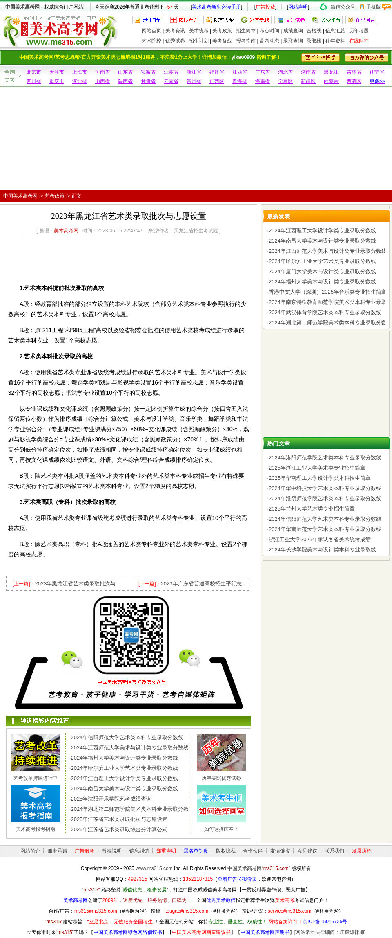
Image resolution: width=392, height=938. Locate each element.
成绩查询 (293, 31)
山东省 (125, 72)
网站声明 (298, 7)
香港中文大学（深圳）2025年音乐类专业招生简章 (328, 292)
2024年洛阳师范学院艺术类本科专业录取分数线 (325, 457)
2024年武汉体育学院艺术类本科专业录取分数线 (325, 312)
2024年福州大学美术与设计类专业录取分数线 (124, 758)
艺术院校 (151, 41)
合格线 (314, 31)
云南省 (171, 81)
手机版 (373, 7)
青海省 (239, 81)
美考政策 (222, 31)
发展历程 (362, 851)
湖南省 (308, 72)
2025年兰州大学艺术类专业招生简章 (312, 509)
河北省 (79, 81)
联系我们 (334, 851)
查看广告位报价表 (237, 879)
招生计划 (199, 41)
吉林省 (354, 72)
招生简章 (246, 31)
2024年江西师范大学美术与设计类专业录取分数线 (130, 748)
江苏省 (171, 72)
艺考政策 (55, 196)
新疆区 (308, 81)
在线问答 (359, 41)
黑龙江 (331, 72)
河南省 (102, 72)
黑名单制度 (196, 851)
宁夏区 (285, 81)
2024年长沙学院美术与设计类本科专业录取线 (322, 550)
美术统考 (199, 31)
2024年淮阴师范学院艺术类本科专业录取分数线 (325, 498)
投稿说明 (112, 851)
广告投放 (265, 7)
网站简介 (30, 851)
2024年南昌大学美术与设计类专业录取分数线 (124, 788)
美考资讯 (175, 31)
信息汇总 (335, 31)
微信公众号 (343, 7)
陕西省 (125, 81)
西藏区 (354, 81)
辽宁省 (377, 72)
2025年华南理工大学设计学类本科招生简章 (320, 478)
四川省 (34, 81)
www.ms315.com (154, 868)
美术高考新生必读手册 (216, 7)
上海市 (79, 72)
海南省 (262, 81)
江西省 (239, 72)
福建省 (216, 72)
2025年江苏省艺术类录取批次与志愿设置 (119, 819)
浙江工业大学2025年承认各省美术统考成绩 (320, 539)
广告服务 (84, 851)
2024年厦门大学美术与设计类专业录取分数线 (322, 271)
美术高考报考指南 (35, 829)
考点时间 (269, 31)
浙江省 (194, 72)
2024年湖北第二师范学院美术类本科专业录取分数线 (132, 809)
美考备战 (222, 41)
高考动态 (269, 41)
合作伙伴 (253, 851)
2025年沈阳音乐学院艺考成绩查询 (111, 799)
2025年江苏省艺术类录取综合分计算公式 (119, 829)
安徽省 (148, 72)
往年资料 (335, 41)
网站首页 (151, 31)
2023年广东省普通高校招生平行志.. (203, 583)
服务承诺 (57, 851)
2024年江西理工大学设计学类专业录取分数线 (124, 778)
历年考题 (359, 31)
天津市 (56, 72)
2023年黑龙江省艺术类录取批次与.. (76, 583)
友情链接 (280, 851)
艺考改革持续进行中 (35, 778)
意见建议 (307, 851)
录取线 (314, 41)
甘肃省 (148, 81)
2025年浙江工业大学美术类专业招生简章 (317, 468)
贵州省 (194, 81)
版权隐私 (226, 851)
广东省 (262, 72)
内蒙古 (331, 81)
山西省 (102, 81)
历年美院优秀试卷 (221, 778)
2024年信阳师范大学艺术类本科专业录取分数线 (127, 737)
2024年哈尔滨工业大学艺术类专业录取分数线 (124, 768)
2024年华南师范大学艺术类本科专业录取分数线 (325, 529)
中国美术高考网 (22, 7)
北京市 (34, 72)
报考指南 (246, 41)
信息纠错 (139, 851)
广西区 (216, 81)
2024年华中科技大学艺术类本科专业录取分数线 (325, 488)
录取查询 (293, 41)
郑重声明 (166, 851)
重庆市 (56, 81)
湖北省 (285, 72)
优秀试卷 (175, 41)
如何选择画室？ (221, 829)
